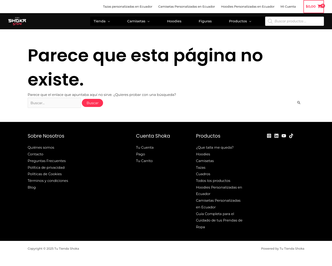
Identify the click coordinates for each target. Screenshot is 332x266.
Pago (140, 154)
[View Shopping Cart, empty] (313, 6)
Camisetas (136, 21)
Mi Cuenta (288, 6)
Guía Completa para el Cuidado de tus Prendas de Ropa (219, 218)
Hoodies (174, 21)
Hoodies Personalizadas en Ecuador (248, 6)
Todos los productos (213, 179)
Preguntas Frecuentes (47, 160)
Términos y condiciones (48, 179)
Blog (32, 186)
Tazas (200, 167)
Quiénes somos (41, 147)
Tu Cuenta (145, 147)
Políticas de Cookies (45, 173)
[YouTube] (284, 135)
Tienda (100, 21)
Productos (238, 21)
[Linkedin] (276, 135)
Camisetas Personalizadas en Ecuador (186, 6)
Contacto (35, 154)
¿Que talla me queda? (215, 147)
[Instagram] (269, 135)
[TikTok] (291, 135)
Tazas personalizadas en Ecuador (127, 6)
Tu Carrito (144, 160)
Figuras (205, 21)
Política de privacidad (46, 167)
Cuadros (203, 173)
